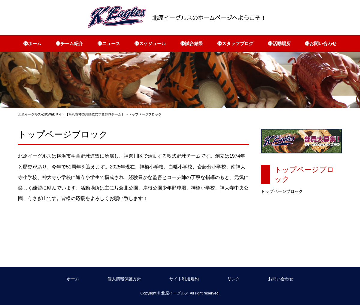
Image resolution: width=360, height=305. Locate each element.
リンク (233, 278)
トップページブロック (282, 191)
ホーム (73, 278)
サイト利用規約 (184, 278)
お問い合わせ (280, 278)
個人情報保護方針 (124, 278)
